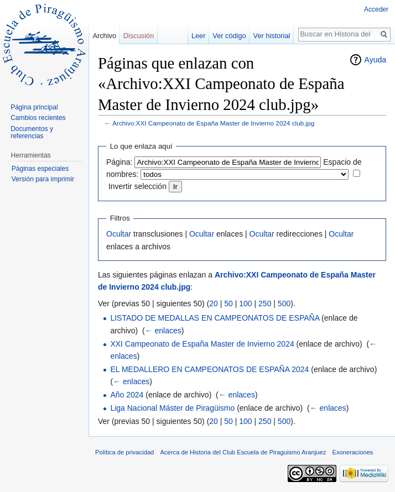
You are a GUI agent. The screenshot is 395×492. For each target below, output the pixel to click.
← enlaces (163, 330)
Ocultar (118, 233)
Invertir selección (137, 186)
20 (213, 303)
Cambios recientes (38, 118)
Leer (198, 36)
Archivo (104, 36)
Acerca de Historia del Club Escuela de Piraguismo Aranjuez (243, 452)
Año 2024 (126, 394)
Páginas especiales (40, 168)
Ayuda (375, 59)
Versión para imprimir (43, 179)
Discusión (138, 36)
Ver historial (271, 36)
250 (264, 303)
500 (284, 303)
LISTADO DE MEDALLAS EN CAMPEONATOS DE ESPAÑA (214, 317)
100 (245, 303)
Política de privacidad (124, 452)
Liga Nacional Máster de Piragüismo (172, 408)
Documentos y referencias (32, 132)
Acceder (376, 9)
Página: (119, 162)
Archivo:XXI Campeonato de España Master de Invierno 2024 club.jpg (213, 123)
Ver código (229, 36)
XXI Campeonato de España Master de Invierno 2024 (202, 343)
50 (228, 303)
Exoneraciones (352, 452)
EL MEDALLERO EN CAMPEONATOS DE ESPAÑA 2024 (209, 369)
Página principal (34, 107)
